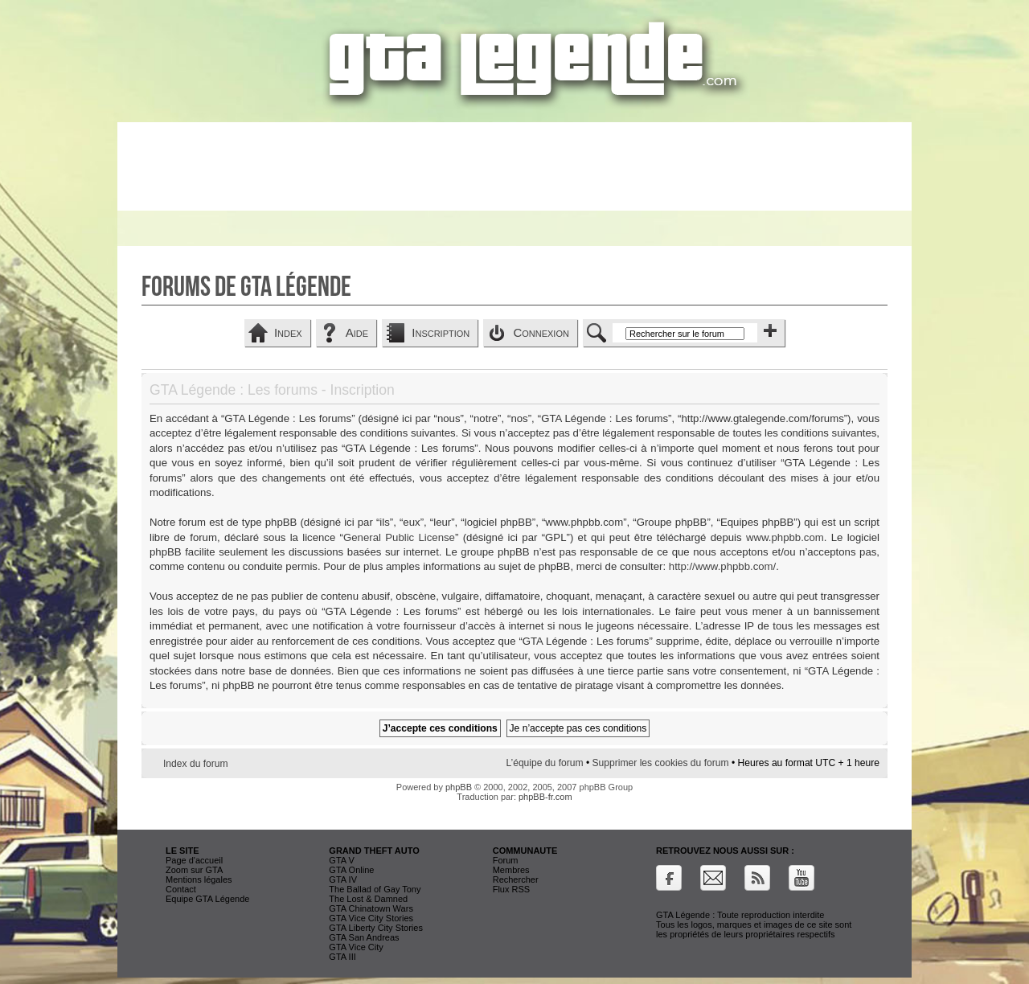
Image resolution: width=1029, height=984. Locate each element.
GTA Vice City (356, 947)
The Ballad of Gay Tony (374, 889)
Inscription (440, 332)
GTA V (342, 860)
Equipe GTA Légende (207, 899)
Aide (357, 332)
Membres (511, 870)
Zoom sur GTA (194, 870)
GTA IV (343, 879)
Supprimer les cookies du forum (660, 763)
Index (288, 332)
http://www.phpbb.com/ (722, 566)
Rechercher (516, 879)
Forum (506, 860)
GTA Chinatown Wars (371, 908)
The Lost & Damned (368, 899)
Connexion (541, 332)
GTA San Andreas (364, 937)
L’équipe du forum (544, 763)
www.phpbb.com (785, 537)
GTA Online (351, 870)
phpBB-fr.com (545, 797)
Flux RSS (511, 889)
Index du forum (195, 763)
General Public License (399, 537)
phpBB (458, 787)
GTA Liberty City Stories (376, 928)
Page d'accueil (194, 860)
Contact (181, 889)
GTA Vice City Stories (371, 918)
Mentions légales (199, 879)
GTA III (342, 956)
